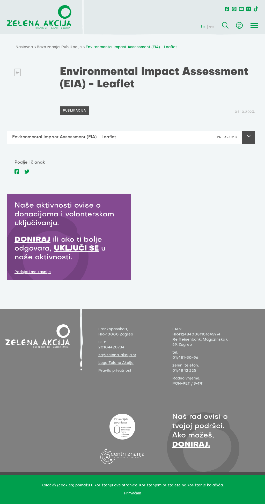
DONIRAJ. (191, 444)
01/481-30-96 (185, 358)
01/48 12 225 (184, 370)
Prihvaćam (132, 493)
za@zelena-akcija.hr (117, 355)
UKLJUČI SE (76, 248)
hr (203, 27)
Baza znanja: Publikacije (59, 47)
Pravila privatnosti (115, 370)
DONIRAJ (32, 239)
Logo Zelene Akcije (116, 363)
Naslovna (24, 47)
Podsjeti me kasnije (32, 272)
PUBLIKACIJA (74, 110)
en (211, 27)
